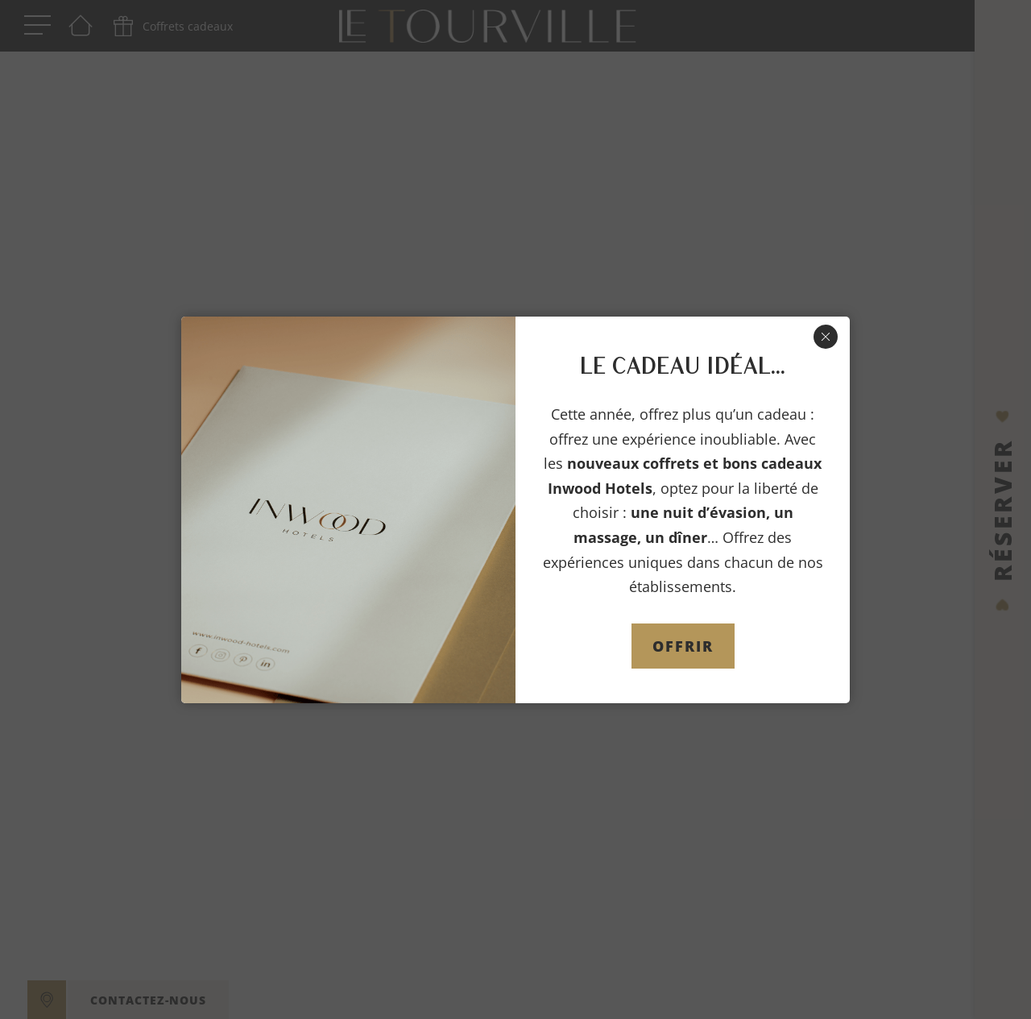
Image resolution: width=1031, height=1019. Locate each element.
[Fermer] (826, 337)
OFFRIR (683, 646)
